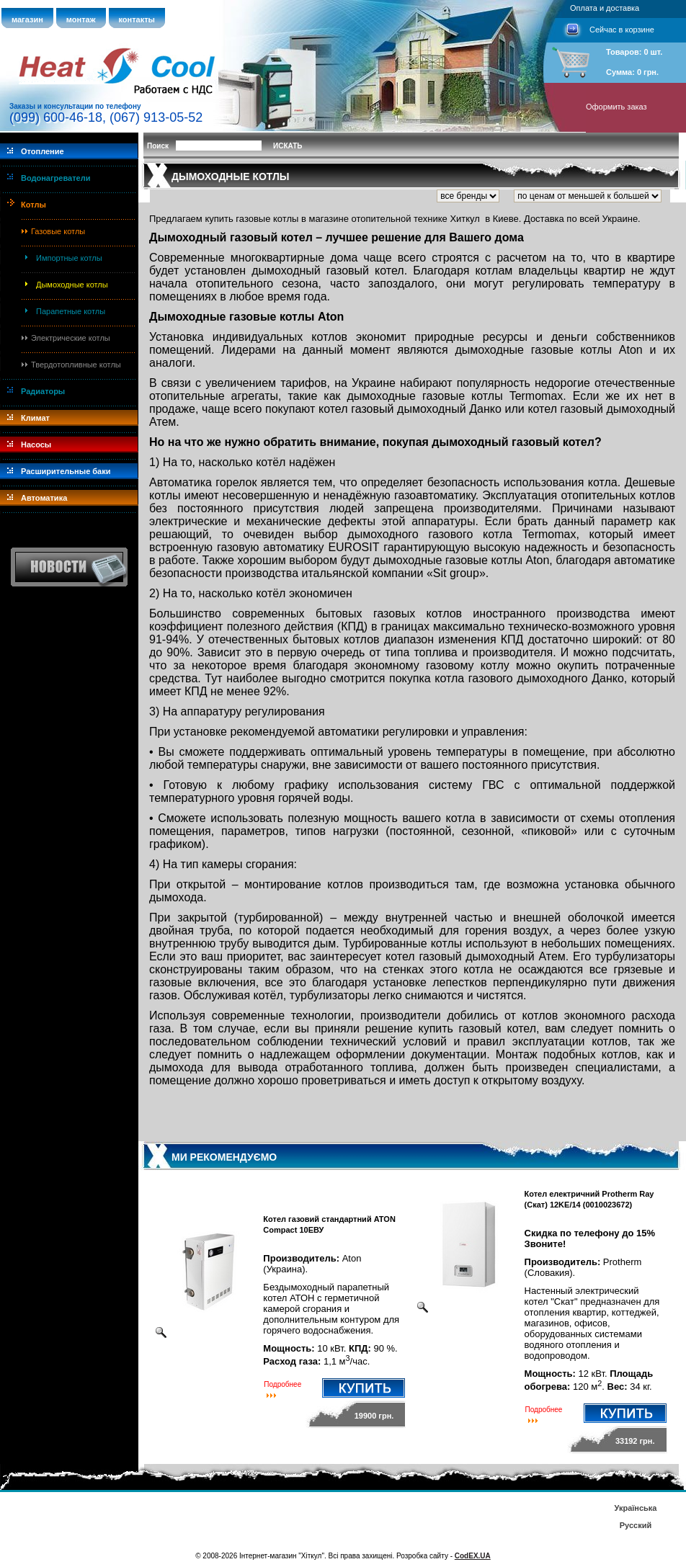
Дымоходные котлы (72, 284)
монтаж (81, 19)
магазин (27, 19)
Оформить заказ (616, 106)
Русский (635, 1525)
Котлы (33, 204)
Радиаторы (43, 391)
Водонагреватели (55, 178)
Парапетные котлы (70, 311)
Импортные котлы (69, 258)
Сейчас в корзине (621, 29)
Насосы (36, 444)
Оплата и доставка (604, 8)
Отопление (42, 151)
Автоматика (44, 498)
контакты (137, 19)
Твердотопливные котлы (76, 364)
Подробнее (282, 1384)
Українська (635, 1508)
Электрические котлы (70, 338)
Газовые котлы (58, 231)
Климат (35, 418)
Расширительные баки (66, 471)
